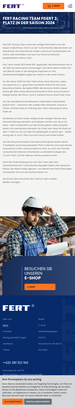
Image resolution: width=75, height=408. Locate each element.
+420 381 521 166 (15, 362)
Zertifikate (8, 343)
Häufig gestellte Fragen (14, 337)
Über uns (7, 319)
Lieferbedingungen (47, 331)
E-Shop (31, 287)
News (5, 325)
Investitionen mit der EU (50, 343)
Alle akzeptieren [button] (12, 401)
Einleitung (7, 28)
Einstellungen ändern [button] (37, 401)
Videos (6, 349)
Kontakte (43, 349)
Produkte (7, 331)
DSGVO (42, 337)
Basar (41, 319)
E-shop (42, 325)
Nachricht (17, 28)
